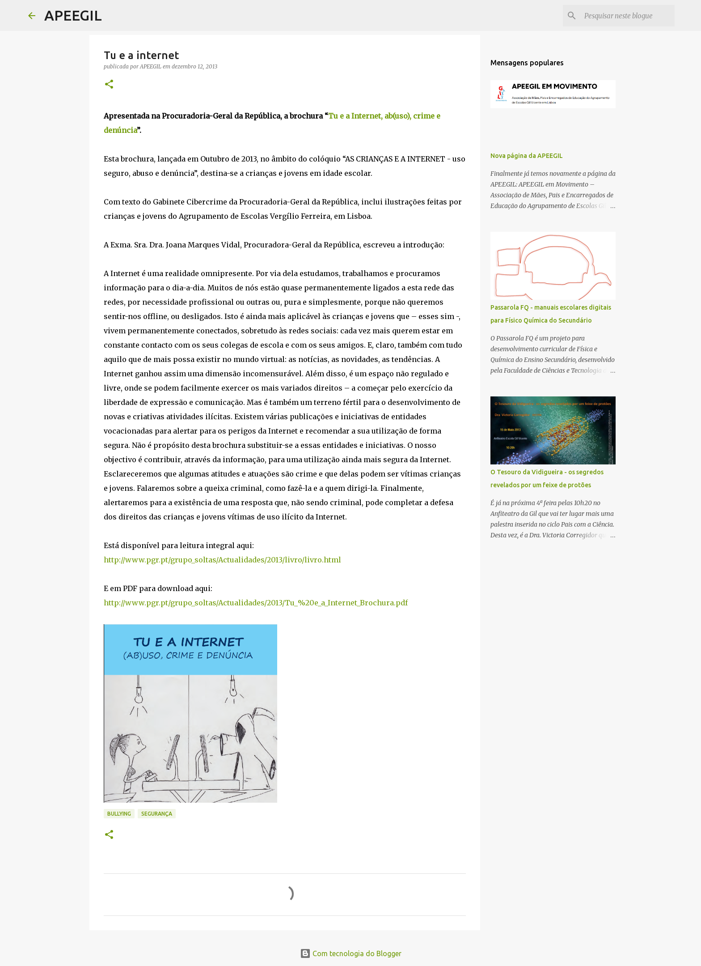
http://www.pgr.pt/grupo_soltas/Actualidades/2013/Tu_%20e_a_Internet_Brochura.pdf (256, 602)
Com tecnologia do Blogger (350, 953)
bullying (119, 814)
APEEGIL (73, 15)
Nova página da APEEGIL (526, 155)
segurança (156, 814)
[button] (109, 85)
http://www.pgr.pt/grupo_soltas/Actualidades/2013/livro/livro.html (222, 559)
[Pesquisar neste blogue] (628, 15)
